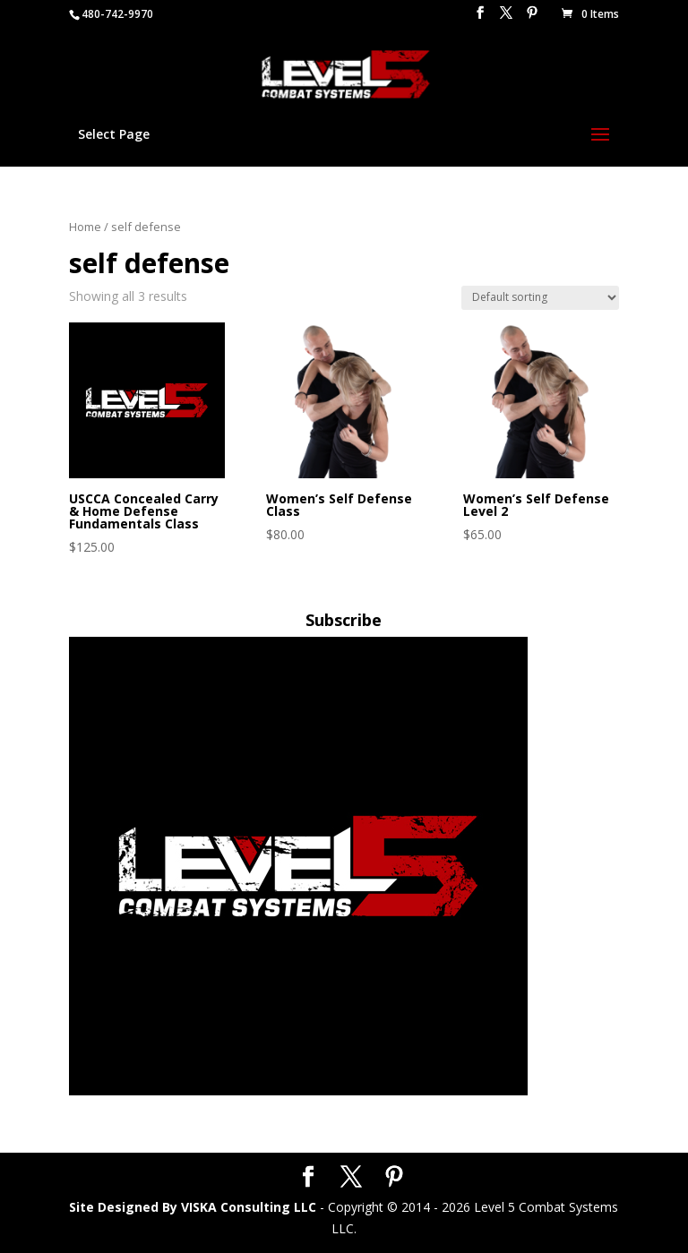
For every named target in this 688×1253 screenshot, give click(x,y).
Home (85, 227)
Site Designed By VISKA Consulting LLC (192, 1206)
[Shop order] (540, 298)
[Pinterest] (532, 18)
